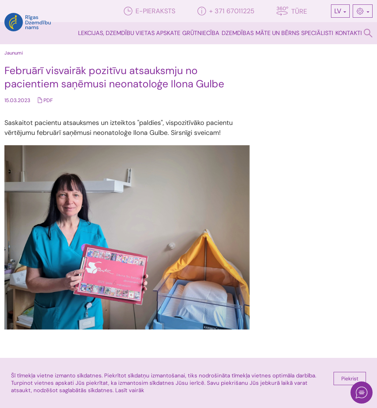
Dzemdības (238, 33)
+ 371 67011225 (225, 11)
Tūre (291, 11)
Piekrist (349, 378)
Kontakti (348, 33)
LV (337, 11)
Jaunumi (13, 53)
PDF (48, 100)
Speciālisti (317, 33)
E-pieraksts (149, 11)
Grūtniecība (200, 33)
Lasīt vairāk (129, 390)
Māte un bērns (277, 33)
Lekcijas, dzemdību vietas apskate (129, 33)
